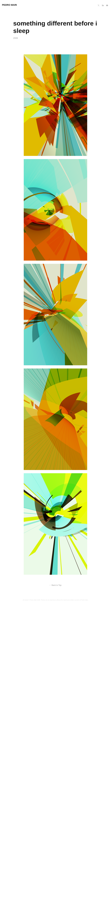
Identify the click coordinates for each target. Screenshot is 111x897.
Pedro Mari (9, 5)
